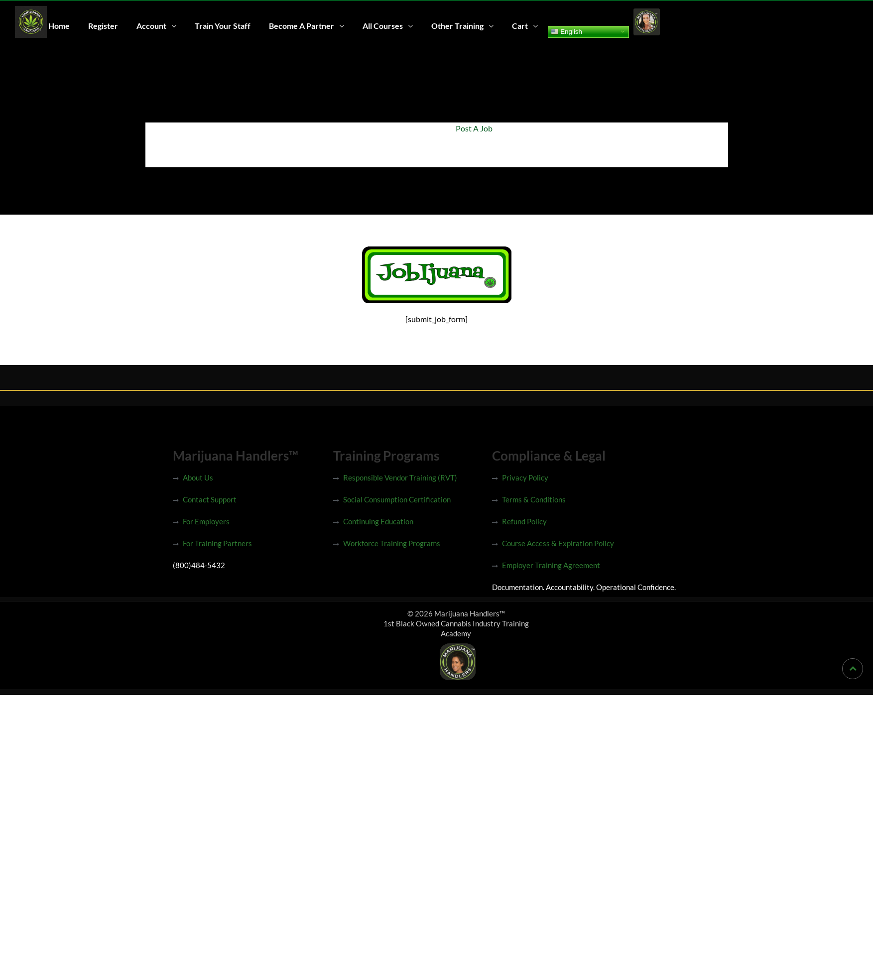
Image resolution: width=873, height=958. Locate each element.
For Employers (206, 521)
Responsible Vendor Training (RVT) (400, 477)
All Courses (383, 25)
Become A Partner (301, 25)
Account (151, 25)
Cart (520, 25)
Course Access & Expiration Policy (558, 543)
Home (59, 25)
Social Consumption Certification (397, 499)
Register (103, 25)
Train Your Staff (222, 25)
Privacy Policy (525, 477)
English (566, 31)
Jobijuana (426, 128)
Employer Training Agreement (551, 565)
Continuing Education (378, 521)
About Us (198, 477)
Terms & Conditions (534, 499)
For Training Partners (217, 543)
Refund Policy (524, 521)
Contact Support (210, 499)
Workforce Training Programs (391, 543)
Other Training (457, 25)
